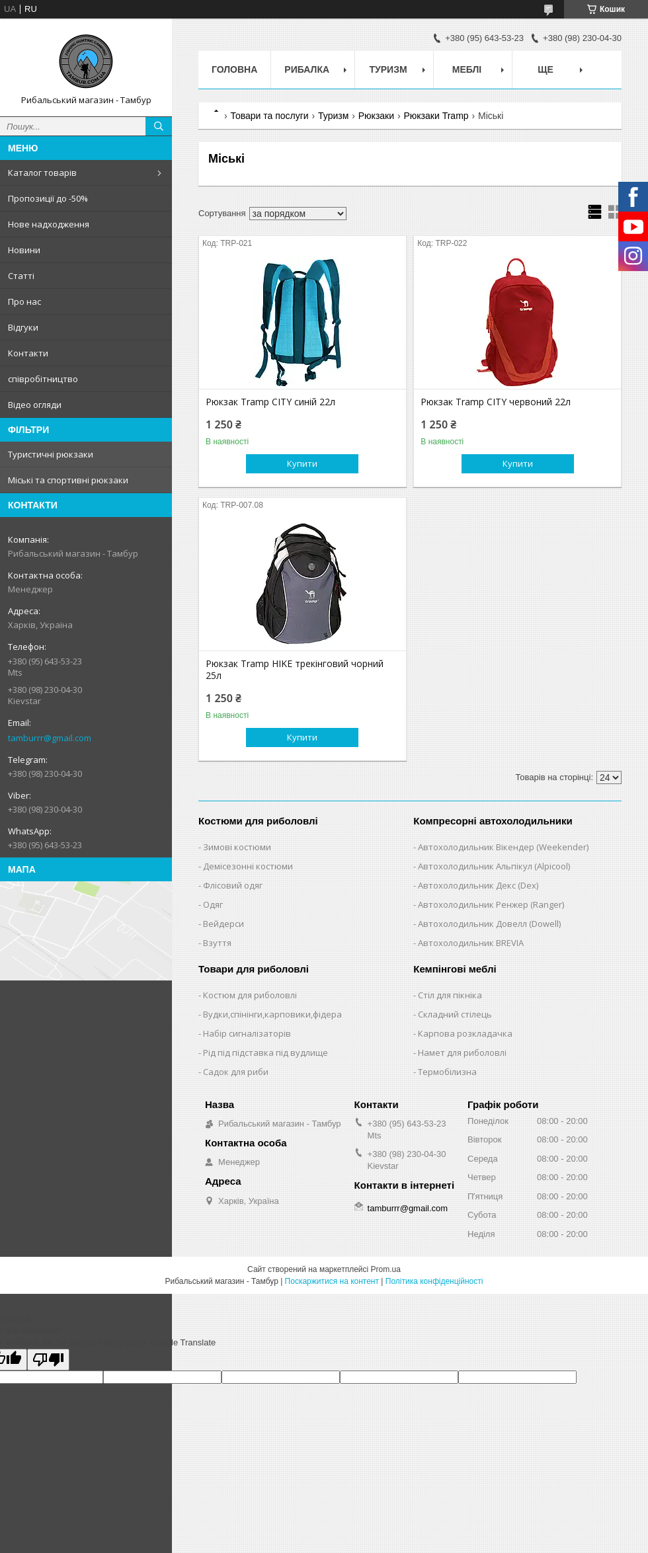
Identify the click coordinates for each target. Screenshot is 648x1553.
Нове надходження (48, 224)
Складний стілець (455, 1014)
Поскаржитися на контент (332, 1281)
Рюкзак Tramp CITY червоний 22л (496, 402)
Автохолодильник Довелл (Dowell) (489, 924)
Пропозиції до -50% (48, 198)
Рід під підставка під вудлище (265, 1052)
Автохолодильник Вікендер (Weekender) (503, 847)
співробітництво (43, 379)
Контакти (28, 353)
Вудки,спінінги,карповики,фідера (272, 1014)
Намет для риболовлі (462, 1052)
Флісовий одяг (233, 885)
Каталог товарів (42, 173)
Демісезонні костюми (248, 866)
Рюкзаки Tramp (436, 115)
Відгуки (23, 327)
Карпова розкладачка (465, 1033)
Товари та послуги (269, 115)
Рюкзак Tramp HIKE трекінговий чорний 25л (295, 670)
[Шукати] (158, 126)
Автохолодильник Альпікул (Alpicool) (494, 866)
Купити (302, 463)
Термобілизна (447, 1072)
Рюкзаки (376, 115)
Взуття (217, 943)
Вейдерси (223, 924)
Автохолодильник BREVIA (471, 943)
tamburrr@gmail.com (49, 738)
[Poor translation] (48, 1360)
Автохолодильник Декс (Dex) (478, 885)
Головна (234, 69)
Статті (21, 276)
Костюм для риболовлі (250, 995)
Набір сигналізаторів (247, 1033)
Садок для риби (235, 1072)
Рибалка (306, 69)
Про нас (24, 301)
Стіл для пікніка (450, 995)
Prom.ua (386, 1269)
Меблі (466, 69)
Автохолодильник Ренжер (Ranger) (491, 904)
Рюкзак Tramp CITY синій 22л (270, 402)
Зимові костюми (237, 847)
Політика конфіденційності (434, 1281)
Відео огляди (34, 405)
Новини (24, 250)
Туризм (388, 69)
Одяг (213, 904)
